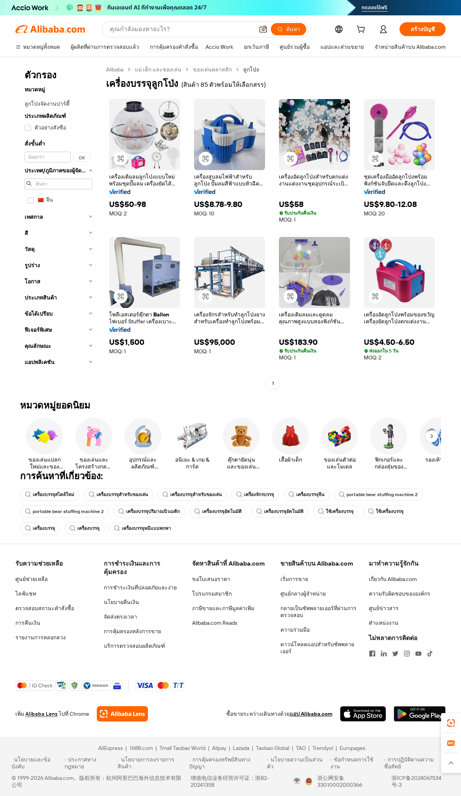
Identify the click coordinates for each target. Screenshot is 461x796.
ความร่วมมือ (295, 630)
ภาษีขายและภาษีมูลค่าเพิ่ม (223, 608)
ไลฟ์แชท (25, 594)
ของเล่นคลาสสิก (212, 69)
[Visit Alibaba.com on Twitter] (395, 653)
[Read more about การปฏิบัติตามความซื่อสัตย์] (416, 763)
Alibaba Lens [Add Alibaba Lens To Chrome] (41, 714)
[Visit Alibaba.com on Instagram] (406, 653)
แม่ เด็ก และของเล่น (158, 69)
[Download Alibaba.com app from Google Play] (420, 714)
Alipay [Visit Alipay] (219, 748)
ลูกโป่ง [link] (251, 69)
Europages (352, 748)
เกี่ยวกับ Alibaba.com (393, 579)
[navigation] (58, 227)
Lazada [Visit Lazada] (241, 748)
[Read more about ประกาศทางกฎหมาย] (90, 763)
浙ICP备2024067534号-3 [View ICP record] (416, 781)
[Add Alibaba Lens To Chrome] (122, 714)
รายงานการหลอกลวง (40, 637)
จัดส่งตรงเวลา (120, 617)
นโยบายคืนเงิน (121, 602)
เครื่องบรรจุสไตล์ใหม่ (49, 495)
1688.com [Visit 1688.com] (141, 748)
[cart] (362, 30)
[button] (263, 29)
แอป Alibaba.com (311, 714)
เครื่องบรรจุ (40, 528)
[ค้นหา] (288, 29)
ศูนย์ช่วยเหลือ (31, 579)
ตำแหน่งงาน (383, 623)
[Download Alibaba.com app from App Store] (363, 714)
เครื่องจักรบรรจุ (255, 495)
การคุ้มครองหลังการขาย (132, 631)
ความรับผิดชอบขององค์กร (399, 594)
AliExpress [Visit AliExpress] (110, 748)
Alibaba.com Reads (214, 623)
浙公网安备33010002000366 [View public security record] (339, 781)
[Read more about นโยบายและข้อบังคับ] (37, 763)
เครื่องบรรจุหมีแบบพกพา (142, 528)
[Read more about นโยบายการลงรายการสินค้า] (152, 763)
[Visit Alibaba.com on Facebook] (372, 653)
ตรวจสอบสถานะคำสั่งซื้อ (44, 608)
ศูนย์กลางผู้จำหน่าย (303, 594)
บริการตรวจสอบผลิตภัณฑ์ (134, 646)
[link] (451, 723)
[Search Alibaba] (181, 29)
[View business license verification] (297, 781)
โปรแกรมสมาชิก (212, 594)
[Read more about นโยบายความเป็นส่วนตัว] (297, 763)
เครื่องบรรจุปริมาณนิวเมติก (149, 511)
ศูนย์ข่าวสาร (384, 608)
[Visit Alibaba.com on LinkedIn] (383, 653)
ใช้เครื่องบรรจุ (335, 511)
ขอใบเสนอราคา (211, 579)
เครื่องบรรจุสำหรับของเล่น (118, 495)
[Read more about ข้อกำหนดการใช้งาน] (356, 763)
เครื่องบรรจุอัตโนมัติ (218, 511)
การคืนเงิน (27, 623)
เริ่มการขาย (294, 579)
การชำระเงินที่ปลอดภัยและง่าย (140, 587)
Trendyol (322, 748)
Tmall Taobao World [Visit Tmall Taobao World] (182, 748)
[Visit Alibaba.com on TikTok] (429, 653)
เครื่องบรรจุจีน (306, 495)
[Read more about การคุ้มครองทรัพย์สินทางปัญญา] (227, 763)
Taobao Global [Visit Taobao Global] (272, 748)
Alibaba (114, 69)
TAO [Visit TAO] (301, 748)
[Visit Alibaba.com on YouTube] (418, 653)
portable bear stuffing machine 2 (378, 495)
